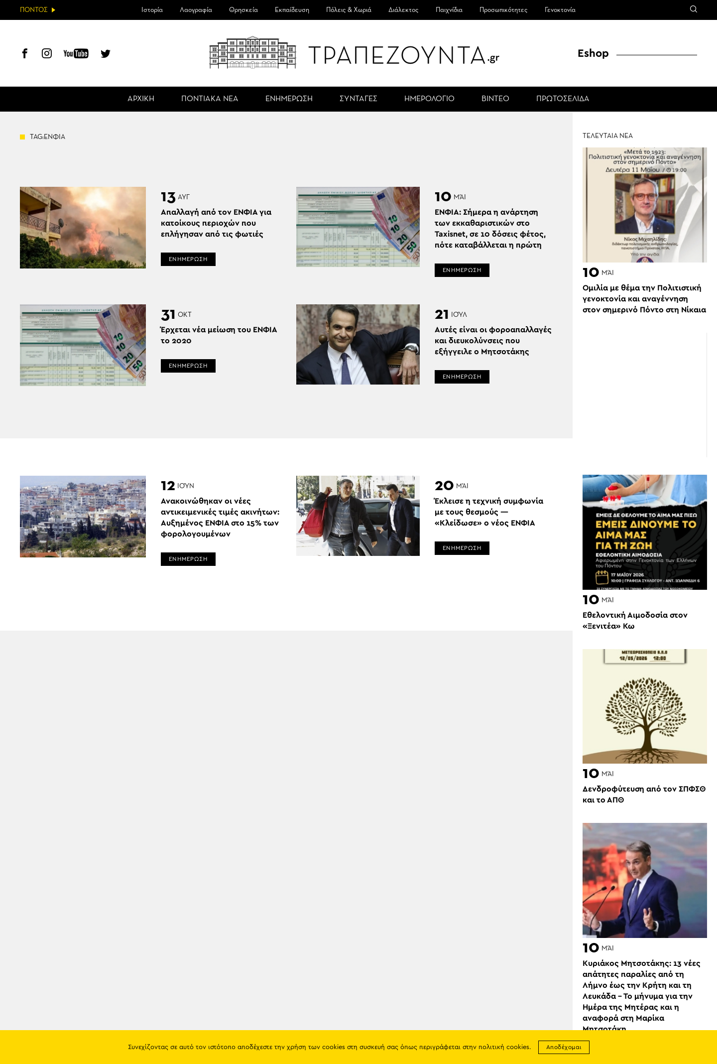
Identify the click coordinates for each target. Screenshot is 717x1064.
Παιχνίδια (449, 9)
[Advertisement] (645, 395)
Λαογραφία (196, 9)
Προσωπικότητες (503, 9)
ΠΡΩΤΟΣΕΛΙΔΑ (563, 99)
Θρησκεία (243, 9)
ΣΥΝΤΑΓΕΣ (358, 99)
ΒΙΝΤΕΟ (495, 99)
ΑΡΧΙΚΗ (140, 99)
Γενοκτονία (560, 9)
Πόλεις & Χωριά (348, 9)
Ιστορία (152, 9)
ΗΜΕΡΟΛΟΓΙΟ (429, 99)
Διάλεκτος (403, 9)
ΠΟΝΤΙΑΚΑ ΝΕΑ (210, 99)
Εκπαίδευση (292, 9)
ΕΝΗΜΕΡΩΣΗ (289, 99)
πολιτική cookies (503, 1047)
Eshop (593, 53)
